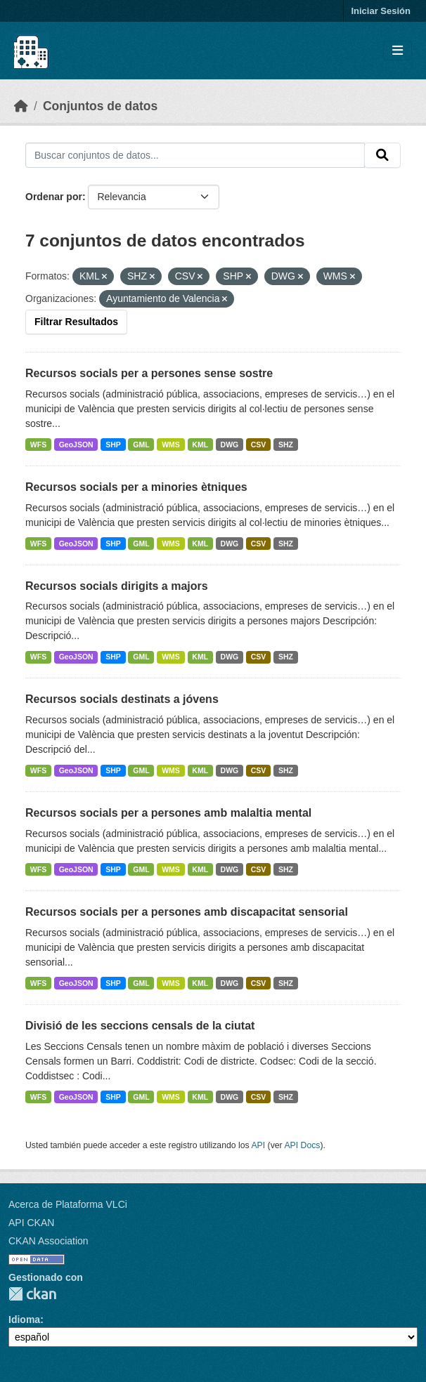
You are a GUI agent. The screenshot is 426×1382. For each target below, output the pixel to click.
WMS (171, 444)
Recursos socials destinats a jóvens (122, 699)
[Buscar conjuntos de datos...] (195, 155)
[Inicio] (21, 106)
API (258, 1145)
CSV (258, 444)
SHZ (285, 444)
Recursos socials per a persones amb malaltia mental (168, 813)
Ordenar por (53, 196)
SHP (113, 444)
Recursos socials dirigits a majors (116, 586)
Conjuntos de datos (100, 106)
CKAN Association (48, 1240)
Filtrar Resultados (76, 321)
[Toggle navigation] (397, 51)
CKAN (32, 1293)
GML (141, 444)
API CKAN (31, 1222)
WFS (38, 444)
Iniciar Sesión (381, 11)
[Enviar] (382, 155)
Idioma (24, 1319)
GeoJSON (76, 444)
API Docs (302, 1145)
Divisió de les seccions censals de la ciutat (139, 1026)
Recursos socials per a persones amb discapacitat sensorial (186, 912)
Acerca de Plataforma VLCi (67, 1204)
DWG (230, 444)
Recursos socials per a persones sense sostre (149, 373)
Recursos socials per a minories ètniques (136, 487)
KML (200, 444)
